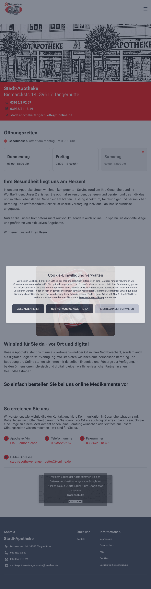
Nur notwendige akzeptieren (69, 309)
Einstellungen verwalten (117, 309)
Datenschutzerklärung (91, 297)
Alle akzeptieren (28, 309)
